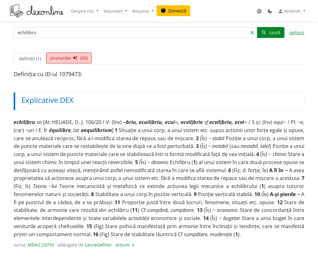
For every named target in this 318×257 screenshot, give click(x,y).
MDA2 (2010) (41, 245)
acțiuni (123, 245)
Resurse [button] (141, 11)
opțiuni (296, 32)
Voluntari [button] (114, 11)
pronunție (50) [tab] (69, 58)
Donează (173, 11)
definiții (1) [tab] (30, 59)
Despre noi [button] (83, 11)
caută (270, 32)
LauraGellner (98, 245)
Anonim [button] (290, 11)
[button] (259, 11)
